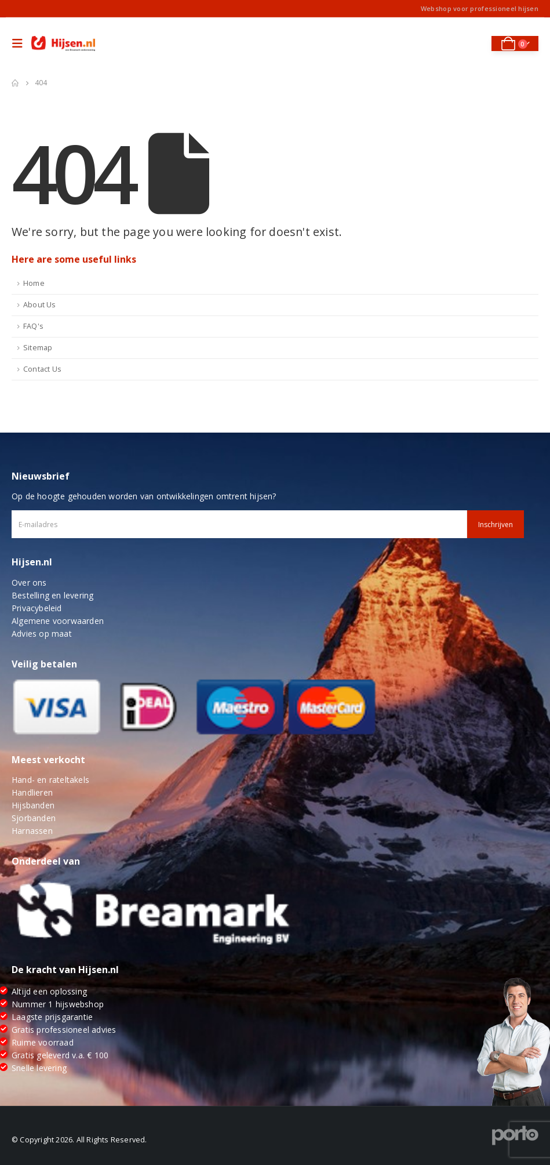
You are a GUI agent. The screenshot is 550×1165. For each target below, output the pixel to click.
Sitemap (37, 348)
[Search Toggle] (474, 43)
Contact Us (42, 369)
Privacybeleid (37, 608)
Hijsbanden (33, 805)
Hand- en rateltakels (50, 779)
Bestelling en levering (52, 595)
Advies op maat (42, 633)
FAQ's (33, 326)
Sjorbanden (34, 817)
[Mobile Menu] (20, 43)
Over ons (29, 582)
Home (34, 283)
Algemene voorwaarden (58, 620)
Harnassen (32, 830)
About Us (39, 305)
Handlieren (32, 792)
